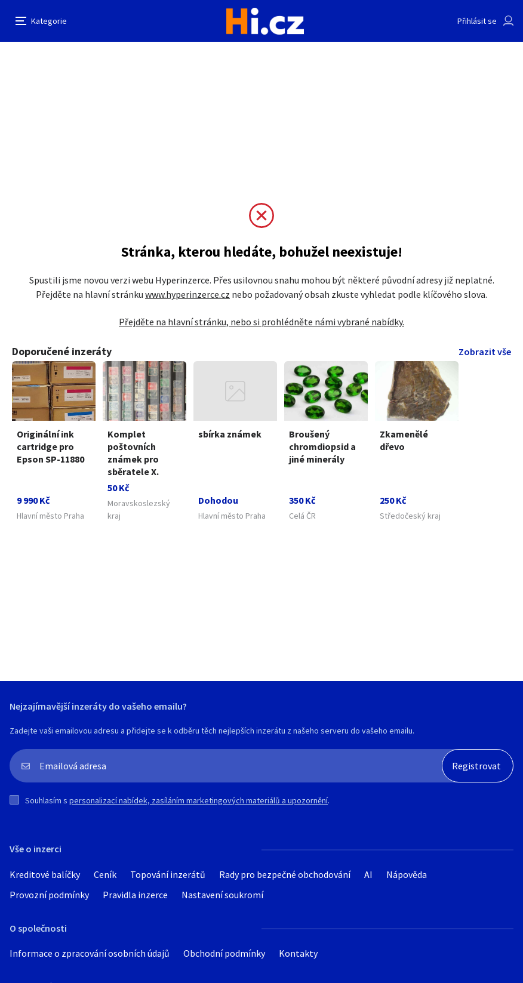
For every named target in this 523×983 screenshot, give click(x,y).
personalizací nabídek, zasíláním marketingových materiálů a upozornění (198, 800)
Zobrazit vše (485, 352)
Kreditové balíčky (45, 874)
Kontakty (298, 953)
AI (368, 874)
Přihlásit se (477, 21)
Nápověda (406, 874)
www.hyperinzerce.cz (187, 294)
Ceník (105, 874)
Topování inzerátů (167, 874)
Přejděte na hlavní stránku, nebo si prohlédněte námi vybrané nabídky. (261, 322)
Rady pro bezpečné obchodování (284, 874)
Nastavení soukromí (222, 895)
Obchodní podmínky (224, 953)
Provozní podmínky (49, 895)
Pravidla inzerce (135, 895)
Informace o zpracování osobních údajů (90, 953)
